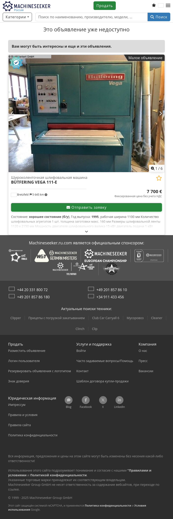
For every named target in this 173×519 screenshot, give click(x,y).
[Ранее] (12, 113)
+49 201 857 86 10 (111, 289)
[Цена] (138, 193)
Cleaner (156, 318)
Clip (94, 329)
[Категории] (17, 17)
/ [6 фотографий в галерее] (157, 168)
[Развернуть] (86, 231)
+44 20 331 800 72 (32, 289)
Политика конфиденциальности (108, 505)
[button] (168, 5)
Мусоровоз (135, 318)
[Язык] (161, 5)
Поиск (158, 16)
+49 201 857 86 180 (33, 297)
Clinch (79, 329)
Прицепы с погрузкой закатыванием (56, 318)
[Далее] (160, 113)
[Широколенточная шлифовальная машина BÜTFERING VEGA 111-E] (86, 113)
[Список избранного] (154, 5)
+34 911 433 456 (110, 297)
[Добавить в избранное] (159, 178)
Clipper (15, 318)
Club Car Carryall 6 (105, 318)
